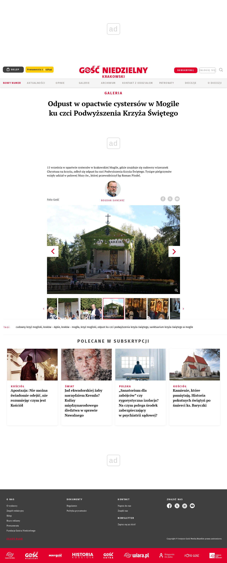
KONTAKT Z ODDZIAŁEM (137, 83)
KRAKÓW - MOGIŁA (70, 327)
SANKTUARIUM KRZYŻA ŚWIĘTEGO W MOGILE (171, 327)
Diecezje (190, 83)
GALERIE (84, 83)
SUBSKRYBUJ (185, 70)
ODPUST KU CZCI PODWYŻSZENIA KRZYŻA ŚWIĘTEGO (123, 327)
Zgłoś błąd (15, 539)
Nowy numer (12, 83)
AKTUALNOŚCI (36, 83)
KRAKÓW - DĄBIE (51, 327)
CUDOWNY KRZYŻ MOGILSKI (29, 327)
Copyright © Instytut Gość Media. (182, 539)
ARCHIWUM (108, 83)
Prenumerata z (39, 70)
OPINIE (60, 83)
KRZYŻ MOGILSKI (88, 327)
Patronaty (166, 83)
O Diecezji (215, 83)
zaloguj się (207, 70)
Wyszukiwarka (221, 70)
